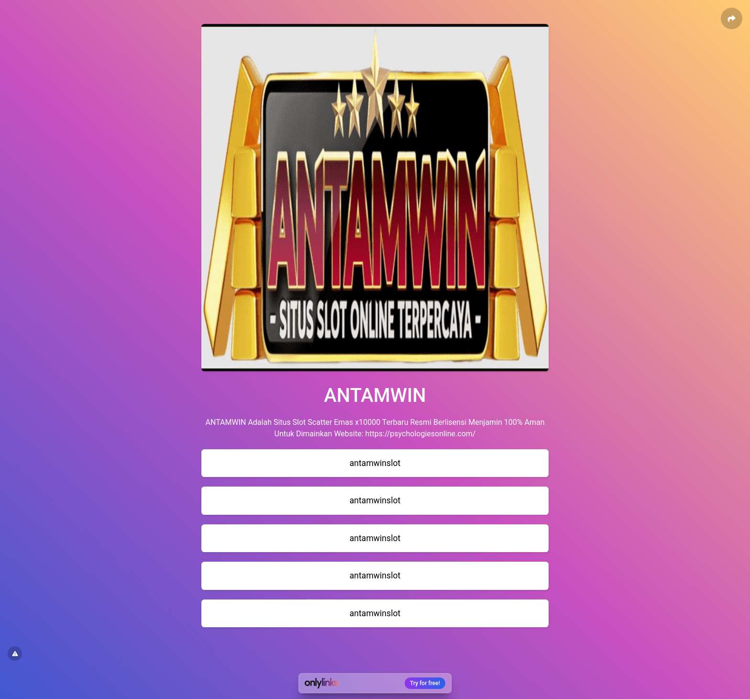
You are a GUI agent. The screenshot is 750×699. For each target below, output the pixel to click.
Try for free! (425, 683)
